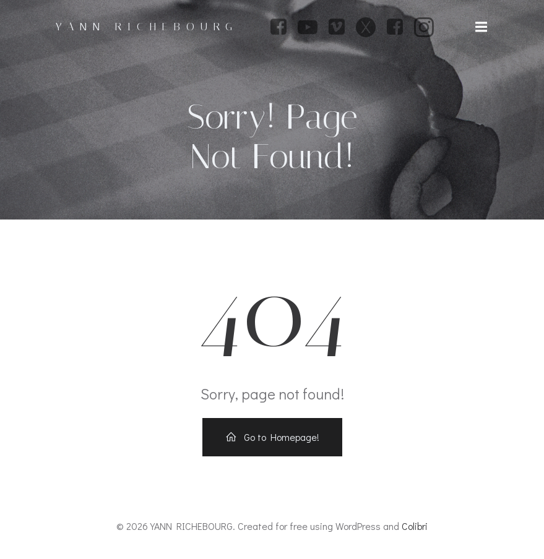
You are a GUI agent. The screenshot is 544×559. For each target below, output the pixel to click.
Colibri (415, 525)
